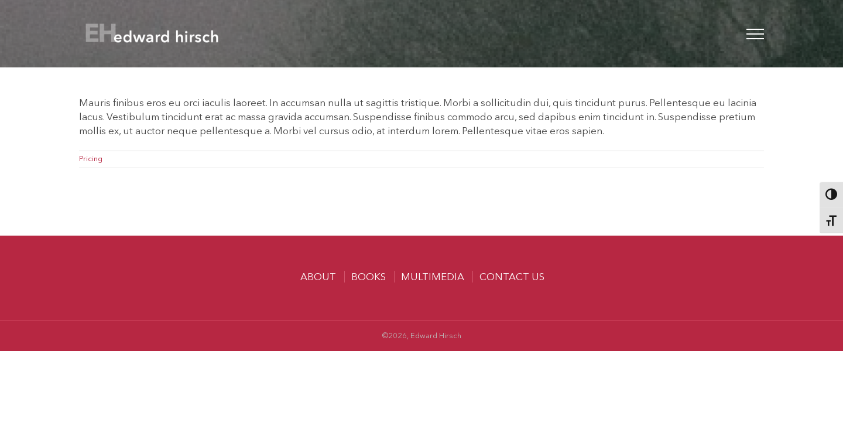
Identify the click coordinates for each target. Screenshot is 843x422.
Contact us (511, 278)
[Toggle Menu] (755, 34)
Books (368, 278)
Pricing (90, 159)
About (318, 278)
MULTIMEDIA (432, 278)
